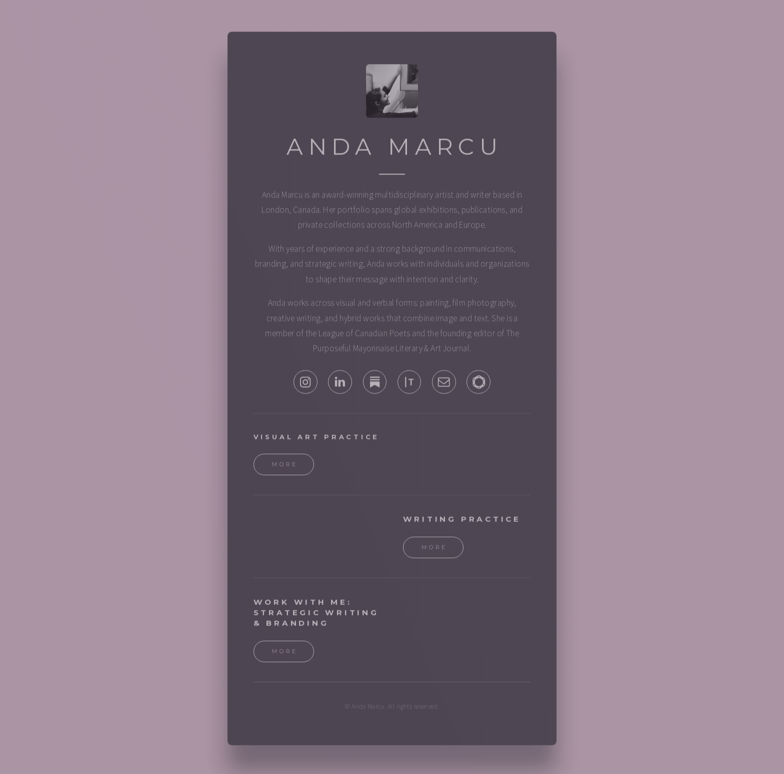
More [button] (285, 467)
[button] (306, 385)
